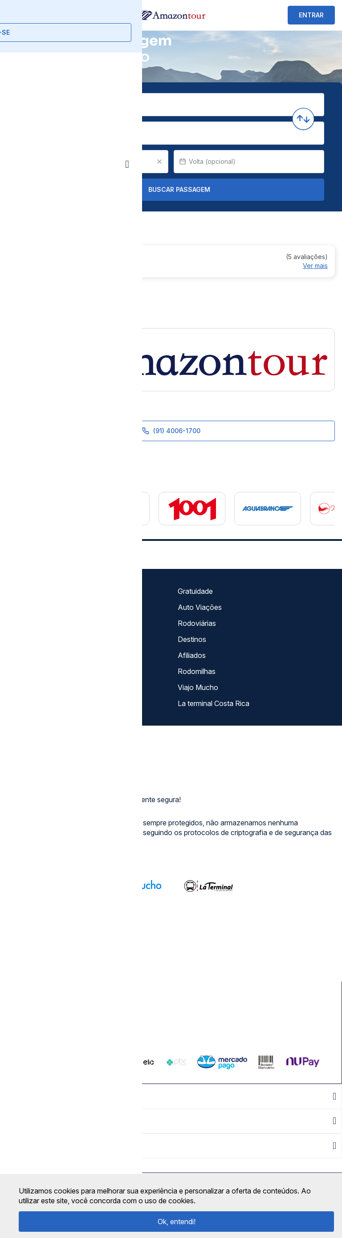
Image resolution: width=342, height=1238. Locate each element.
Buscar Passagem (171, 189)
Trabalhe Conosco (40, 703)
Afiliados (192, 655)
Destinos (192, 639)
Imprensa (25, 655)
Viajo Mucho (198, 687)
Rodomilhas (197, 671)
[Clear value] (159, 161)
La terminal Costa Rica (213, 703)
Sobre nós (27, 591)
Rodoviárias (197, 623)
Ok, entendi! (176, 1221)
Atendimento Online (41, 687)
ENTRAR (311, 15)
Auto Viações (200, 607)
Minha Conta (30, 671)
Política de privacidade (46, 623)
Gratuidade (195, 591)
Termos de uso (34, 607)
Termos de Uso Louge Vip (52, 639)
